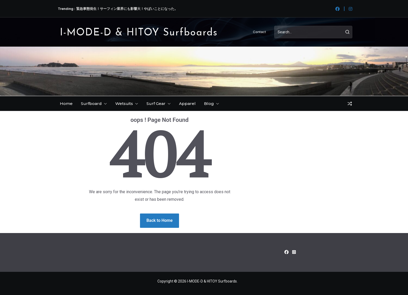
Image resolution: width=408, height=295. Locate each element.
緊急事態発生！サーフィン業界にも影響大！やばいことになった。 (127, 9)
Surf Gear (155, 103)
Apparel (187, 103)
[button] (104, 104)
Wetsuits (124, 103)
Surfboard (91, 103)
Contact (259, 32)
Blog (209, 103)
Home (66, 103)
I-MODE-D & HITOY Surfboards (139, 33)
